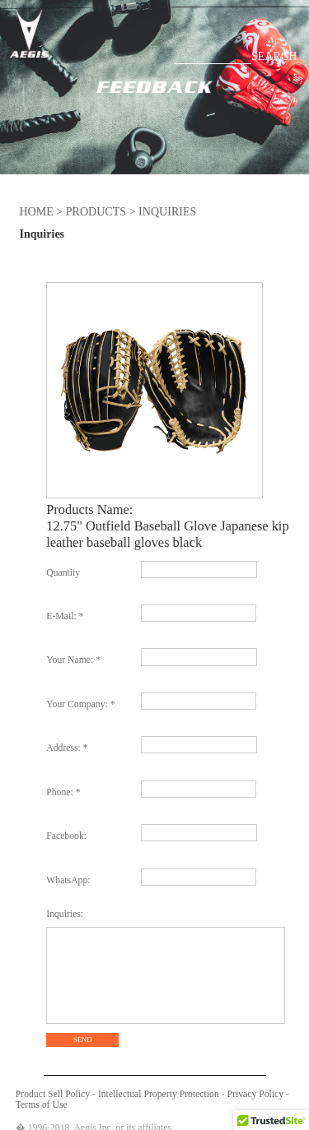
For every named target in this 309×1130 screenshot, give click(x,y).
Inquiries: (64, 914)
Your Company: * (80, 704)
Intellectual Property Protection (158, 1094)
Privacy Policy (255, 1094)
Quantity (63, 572)
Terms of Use (42, 1105)
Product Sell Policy (53, 1094)
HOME (36, 211)
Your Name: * (73, 660)
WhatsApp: (68, 880)
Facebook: (66, 836)
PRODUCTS (96, 211)
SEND (82, 1039)
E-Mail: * (64, 616)
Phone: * (63, 792)
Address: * (66, 748)
